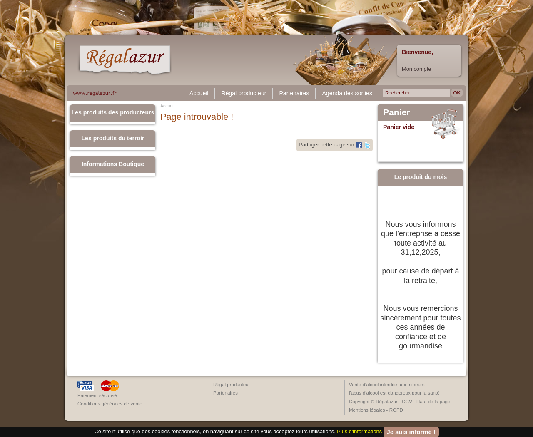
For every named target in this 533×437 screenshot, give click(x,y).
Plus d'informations (359, 431)
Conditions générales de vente (109, 403)
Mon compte (416, 69)
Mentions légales (367, 409)
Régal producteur (243, 93)
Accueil (198, 93)
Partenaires (294, 93)
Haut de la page (433, 401)
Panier (396, 112)
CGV (407, 401)
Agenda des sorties (347, 93)
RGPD (396, 409)
